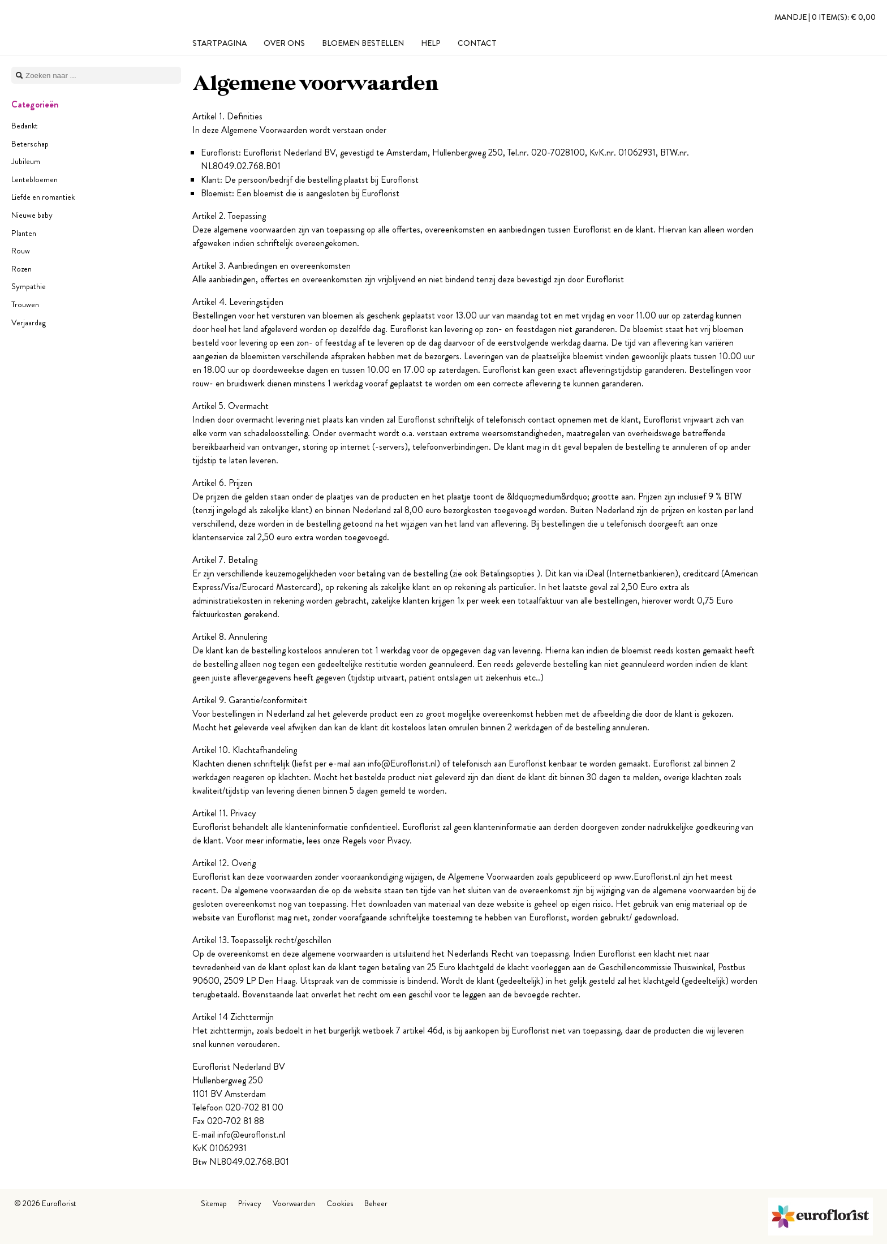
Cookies (339, 1203)
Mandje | (825, 17)
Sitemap (214, 1203)
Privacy (249, 1203)
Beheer (375, 1203)
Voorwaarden (294, 1203)
